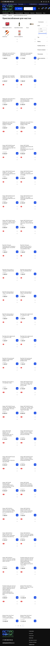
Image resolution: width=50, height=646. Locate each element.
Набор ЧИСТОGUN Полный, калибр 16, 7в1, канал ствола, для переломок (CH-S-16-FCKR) (8, 197)
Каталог (19, 8)
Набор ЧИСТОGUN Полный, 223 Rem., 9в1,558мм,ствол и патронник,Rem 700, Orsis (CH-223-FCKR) (9, 408)
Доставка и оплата (12, 4)
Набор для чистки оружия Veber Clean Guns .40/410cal (26, 76)
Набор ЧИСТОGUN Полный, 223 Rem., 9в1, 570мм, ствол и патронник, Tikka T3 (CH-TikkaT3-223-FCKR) (26, 408)
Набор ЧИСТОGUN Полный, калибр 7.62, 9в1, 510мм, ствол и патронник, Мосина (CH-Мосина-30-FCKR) (26, 458)
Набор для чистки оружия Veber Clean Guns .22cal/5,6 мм (8, 77)
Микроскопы (39, 13)
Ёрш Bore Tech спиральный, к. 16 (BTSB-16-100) (8, 337)
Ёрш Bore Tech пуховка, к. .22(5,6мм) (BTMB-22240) (8, 270)
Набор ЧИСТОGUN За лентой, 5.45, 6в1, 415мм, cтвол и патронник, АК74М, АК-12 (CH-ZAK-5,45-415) (8, 510)
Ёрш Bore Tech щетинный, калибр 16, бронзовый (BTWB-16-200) (8, 359)
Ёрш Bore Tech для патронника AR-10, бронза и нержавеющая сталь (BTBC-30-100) (8, 247)
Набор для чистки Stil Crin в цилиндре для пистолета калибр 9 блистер (8, 54)
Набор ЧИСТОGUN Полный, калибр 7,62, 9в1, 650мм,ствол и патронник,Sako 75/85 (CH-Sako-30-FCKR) (8, 459)
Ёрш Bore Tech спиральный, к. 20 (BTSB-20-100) (26, 337)
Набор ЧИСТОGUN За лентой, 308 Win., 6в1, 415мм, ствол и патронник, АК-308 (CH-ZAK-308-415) (8, 534)
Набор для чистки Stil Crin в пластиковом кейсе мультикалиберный (26, 100)
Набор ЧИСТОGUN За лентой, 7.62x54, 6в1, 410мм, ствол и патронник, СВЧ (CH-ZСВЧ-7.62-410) (8, 559)
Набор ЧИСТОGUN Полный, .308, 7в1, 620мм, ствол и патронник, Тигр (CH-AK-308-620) (26, 222)
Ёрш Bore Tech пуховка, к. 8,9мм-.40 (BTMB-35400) (26, 292)
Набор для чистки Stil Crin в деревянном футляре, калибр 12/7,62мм (8, 123)
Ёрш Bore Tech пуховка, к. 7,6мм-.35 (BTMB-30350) (8, 292)
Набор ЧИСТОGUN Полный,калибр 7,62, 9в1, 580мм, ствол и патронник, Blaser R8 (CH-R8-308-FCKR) (26, 484)
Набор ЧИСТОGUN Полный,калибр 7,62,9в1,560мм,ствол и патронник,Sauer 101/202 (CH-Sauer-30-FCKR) (8, 485)
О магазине (20, 4)
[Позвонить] (20, 1)
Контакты (4, 4)
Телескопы (26, 13)
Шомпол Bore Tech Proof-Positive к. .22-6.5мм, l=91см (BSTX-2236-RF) (26, 587)
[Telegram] (44, 2)
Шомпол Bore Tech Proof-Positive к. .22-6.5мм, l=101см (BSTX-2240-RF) (8, 617)
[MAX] (48, 2)
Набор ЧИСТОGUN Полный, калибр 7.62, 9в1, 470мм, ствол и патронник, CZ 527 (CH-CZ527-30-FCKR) (26, 432)
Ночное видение (19, 13)
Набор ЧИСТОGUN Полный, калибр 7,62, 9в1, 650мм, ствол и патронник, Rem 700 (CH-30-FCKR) (8, 147)
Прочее (10, 15)
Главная (4, 15)
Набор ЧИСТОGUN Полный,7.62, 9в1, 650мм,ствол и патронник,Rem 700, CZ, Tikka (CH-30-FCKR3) (7, 433)
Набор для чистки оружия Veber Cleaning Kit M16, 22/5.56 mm (26, 54)
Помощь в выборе (32, 642)
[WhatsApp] (46, 2)
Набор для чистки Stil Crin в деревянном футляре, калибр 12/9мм (26, 123)
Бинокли (32, 13)
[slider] (39, 33)
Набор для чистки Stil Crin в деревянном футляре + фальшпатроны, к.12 (8, 100)
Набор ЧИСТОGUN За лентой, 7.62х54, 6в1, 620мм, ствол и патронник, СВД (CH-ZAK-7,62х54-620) (26, 534)
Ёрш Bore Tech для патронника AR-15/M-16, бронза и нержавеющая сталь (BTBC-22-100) (25, 247)
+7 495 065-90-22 (33, 4)
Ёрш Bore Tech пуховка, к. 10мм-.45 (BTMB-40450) (8, 314)
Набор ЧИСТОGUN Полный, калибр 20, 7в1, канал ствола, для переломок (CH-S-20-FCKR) (26, 197)
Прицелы (12, 13)
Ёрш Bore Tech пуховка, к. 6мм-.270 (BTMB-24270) (26, 270)
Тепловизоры (5, 13)
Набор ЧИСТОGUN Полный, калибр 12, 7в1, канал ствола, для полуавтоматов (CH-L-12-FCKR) (8, 173)
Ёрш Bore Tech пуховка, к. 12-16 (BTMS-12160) (8, 382)
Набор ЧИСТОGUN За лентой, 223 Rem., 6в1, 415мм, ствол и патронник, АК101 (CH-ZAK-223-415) (26, 510)
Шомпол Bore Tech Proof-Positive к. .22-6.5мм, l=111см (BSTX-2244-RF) (26, 617)
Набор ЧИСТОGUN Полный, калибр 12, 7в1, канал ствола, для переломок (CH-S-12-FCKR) (26, 173)
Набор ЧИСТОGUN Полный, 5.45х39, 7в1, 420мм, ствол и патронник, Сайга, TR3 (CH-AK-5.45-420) (8, 222)
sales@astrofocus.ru (43, 4)
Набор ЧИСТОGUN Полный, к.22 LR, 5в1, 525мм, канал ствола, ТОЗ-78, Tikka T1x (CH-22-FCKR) (26, 383)
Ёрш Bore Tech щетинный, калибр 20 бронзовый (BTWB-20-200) (26, 359)
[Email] (41, 2)
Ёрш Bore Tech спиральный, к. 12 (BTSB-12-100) (26, 314)
